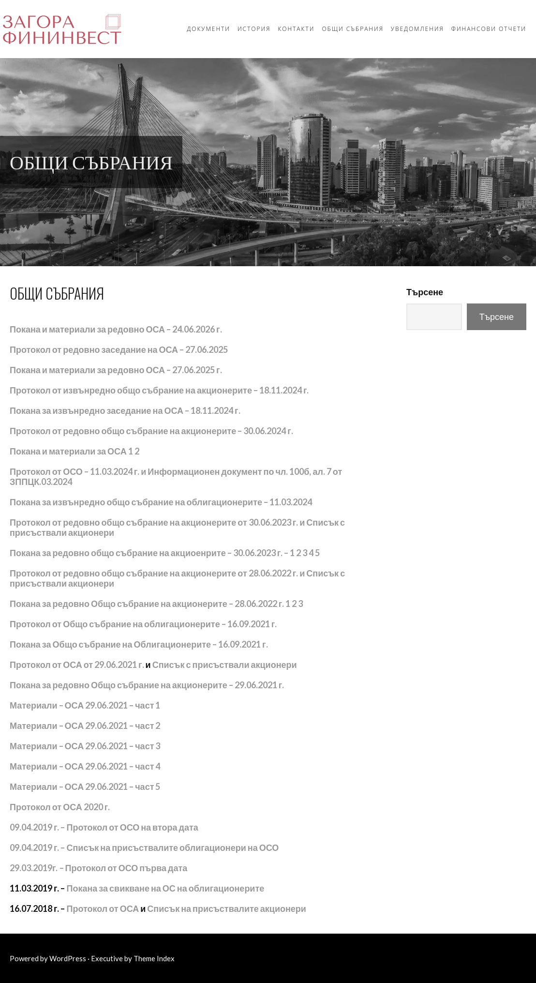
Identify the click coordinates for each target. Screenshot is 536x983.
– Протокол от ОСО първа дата (98, 867)
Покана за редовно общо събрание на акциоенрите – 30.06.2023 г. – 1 (152, 552)
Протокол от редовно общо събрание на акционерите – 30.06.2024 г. (151, 430)
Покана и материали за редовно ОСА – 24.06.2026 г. (116, 329)
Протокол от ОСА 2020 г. (60, 807)
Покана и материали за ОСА (68, 451)
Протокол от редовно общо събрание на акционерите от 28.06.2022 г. (154, 573)
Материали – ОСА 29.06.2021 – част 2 (85, 725)
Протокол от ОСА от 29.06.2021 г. (77, 664)
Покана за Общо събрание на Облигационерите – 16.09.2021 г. (139, 644)
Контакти (296, 29)
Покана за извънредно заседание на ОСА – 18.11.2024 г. (125, 410)
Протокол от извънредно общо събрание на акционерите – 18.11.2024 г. (159, 390)
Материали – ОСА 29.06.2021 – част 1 (85, 705)
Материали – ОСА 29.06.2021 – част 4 (85, 766)
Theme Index (154, 958)
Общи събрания (352, 29)
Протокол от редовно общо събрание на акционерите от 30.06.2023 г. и (157, 522)
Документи (208, 29)
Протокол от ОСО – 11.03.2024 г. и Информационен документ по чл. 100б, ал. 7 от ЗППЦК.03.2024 (176, 476)
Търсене (424, 292)
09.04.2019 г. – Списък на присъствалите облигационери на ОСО (144, 847)
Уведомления (417, 29)
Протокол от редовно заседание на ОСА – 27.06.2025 (119, 349)
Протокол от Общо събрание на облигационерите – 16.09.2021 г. (143, 624)
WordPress (67, 958)
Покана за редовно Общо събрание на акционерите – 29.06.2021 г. (147, 685)
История (254, 29)
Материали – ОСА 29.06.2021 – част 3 (85, 746)
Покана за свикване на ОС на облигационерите (166, 888)
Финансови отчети (488, 29)
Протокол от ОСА (103, 908)
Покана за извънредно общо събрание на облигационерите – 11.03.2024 (161, 502)
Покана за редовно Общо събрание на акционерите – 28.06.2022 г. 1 (150, 603)
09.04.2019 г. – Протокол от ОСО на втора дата (104, 827)
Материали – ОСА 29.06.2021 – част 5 (85, 786)
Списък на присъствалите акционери (226, 908)
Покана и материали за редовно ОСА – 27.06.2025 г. (116, 369)
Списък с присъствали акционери (224, 664)
